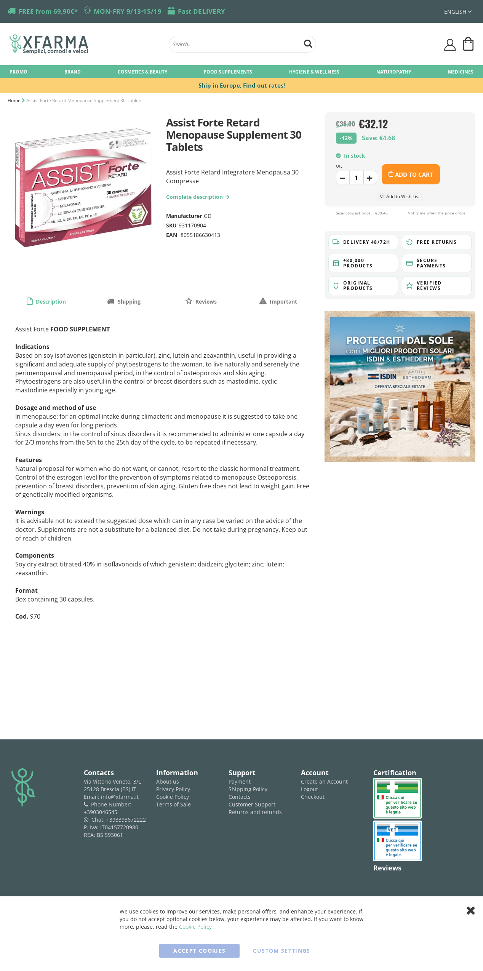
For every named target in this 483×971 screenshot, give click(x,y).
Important (282, 301)
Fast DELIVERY (201, 11)
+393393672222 (126, 819)
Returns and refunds (255, 812)
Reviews (205, 301)
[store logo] (85, 44)
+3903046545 (100, 812)
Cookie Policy (172, 796)
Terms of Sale (173, 804)
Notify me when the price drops (436, 213)
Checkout (313, 796)
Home (14, 100)
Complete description (198, 196)
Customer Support (252, 804)
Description (50, 301)
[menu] (241, 71)
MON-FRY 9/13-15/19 (128, 11)
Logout (309, 789)
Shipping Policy (248, 789)
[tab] (46, 301)
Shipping (128, 301)
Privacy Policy (173, 789)
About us (167, 781)
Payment (240, 781)
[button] (458, 11)
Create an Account (324, 781)
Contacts (240, 796)
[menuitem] (18, 71)
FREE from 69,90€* (48, 11)
